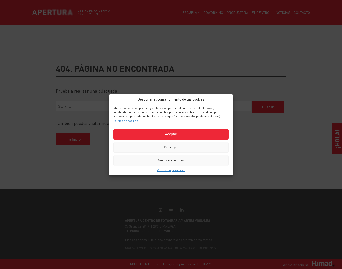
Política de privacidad (171, 170)
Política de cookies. (126, 120)
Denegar (171, 147)
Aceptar (171, 134)
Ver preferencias (171, 160)
